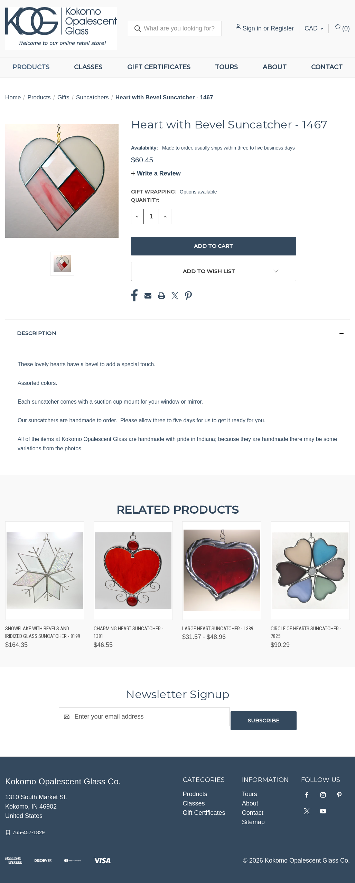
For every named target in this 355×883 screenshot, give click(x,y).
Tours (226, 67)
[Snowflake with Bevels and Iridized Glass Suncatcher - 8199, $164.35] (45, 571)
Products (30, 67)
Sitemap (253, 818)
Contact (327, 67)
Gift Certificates (158, 67)
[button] (156, 173)
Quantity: (145, 200)
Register (282, 28)
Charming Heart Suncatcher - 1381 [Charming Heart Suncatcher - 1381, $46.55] (129, 632)
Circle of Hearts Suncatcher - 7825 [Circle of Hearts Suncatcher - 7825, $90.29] (306, 632)
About (275, 67)
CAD (314, 28)
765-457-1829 (28, 828)
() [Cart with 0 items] (342, 28)
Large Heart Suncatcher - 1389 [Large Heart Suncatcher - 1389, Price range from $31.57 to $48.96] (217, 628)
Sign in (252, 28)
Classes (88, 67)
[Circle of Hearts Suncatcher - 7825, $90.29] (310, 571)
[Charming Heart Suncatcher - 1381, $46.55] (133, 571)
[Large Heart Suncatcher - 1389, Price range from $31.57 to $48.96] (222, 571)
